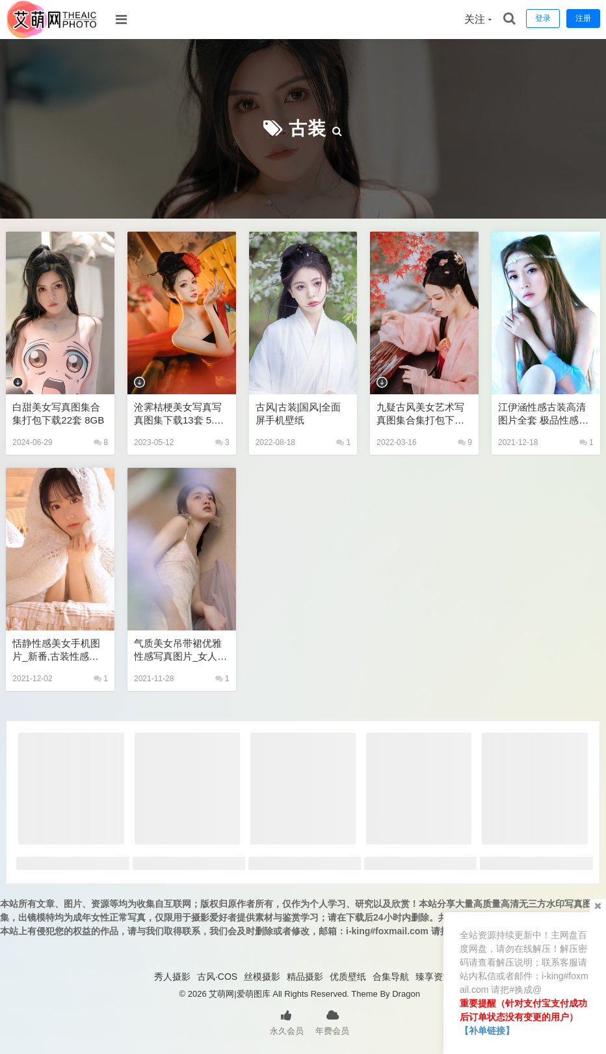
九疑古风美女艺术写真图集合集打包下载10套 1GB (422, 414)
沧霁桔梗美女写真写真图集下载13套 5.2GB (180, 414)
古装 (307, 128)
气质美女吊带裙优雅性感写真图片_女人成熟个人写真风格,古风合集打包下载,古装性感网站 (180, 650)
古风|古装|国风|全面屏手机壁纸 (298, 413)
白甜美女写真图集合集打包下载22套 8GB (58, 413)
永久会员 (287, 1021)
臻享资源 (433, 976)
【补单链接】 (487, 1030)
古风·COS (217, 976)
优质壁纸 (348, 976)
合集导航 (391, 976)
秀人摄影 (172, 976)
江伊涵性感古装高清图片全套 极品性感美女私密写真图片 (543, 414)
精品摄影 (305, 976)
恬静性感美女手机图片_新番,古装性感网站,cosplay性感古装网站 (56, 650)
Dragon (406, 994)
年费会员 (332, 1021)
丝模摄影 (262, 976)
